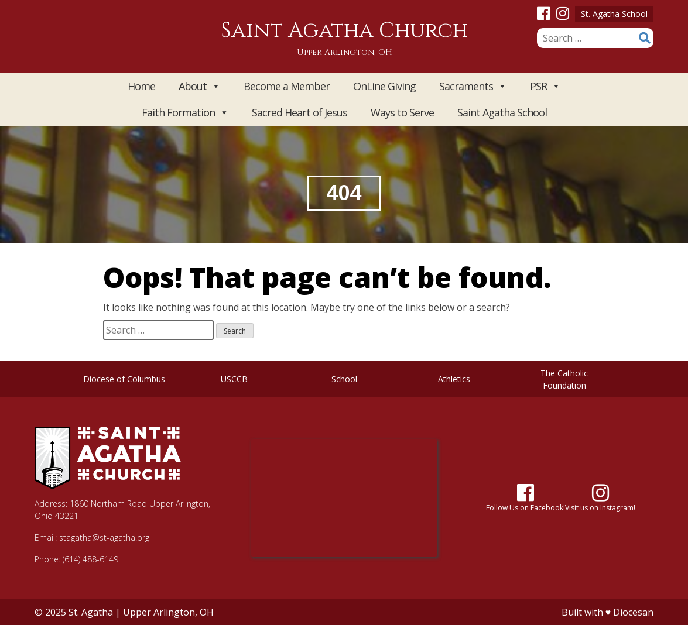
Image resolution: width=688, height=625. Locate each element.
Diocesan (633, 612)
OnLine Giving (384, 86)
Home (141, 86)
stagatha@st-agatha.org (104, 537)
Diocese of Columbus (124, 378)
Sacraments (472, 86)
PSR (545, 86)
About (199, 86)
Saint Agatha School (502, 112)
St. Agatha (91, 612)
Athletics (454, 378)
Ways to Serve (402, 112)
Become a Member (287, 86)
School (344, 378)
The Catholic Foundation (564, 379)
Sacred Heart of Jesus (299, 112)
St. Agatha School (614, 13)
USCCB (234, 378)
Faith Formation (185, 112)
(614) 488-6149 (90, 559)
